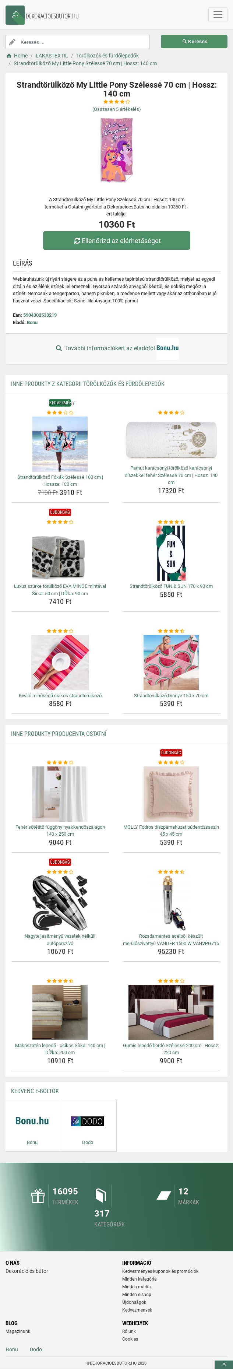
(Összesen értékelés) (116, 109)
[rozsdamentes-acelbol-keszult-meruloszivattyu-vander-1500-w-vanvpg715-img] (171, 903)
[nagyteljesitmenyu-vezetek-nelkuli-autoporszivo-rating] (60, 872)
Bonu (32, 322)
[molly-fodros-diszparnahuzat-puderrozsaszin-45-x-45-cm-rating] (171, 762)
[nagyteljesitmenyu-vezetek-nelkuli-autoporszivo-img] (60, 903)
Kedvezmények (137, 1310)
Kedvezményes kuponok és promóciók (160, 1271)
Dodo (36, 1349)
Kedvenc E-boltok (35, 1091)
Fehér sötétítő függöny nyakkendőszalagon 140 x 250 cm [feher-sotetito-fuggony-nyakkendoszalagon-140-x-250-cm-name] (60, 830)
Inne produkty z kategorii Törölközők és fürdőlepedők (88, 383)
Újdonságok (134, 1302)
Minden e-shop (136, 1294)
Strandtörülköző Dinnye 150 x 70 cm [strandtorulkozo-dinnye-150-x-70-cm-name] (171, 695)
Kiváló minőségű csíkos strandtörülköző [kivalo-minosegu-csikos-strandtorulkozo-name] (60, 695)
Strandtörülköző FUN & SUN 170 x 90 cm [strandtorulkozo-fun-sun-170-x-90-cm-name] (171, 586)
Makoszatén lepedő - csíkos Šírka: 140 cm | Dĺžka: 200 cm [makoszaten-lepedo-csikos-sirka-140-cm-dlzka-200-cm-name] (60, 1049)
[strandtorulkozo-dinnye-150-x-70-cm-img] (171, 662)
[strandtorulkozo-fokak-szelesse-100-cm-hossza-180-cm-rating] (60, 413)
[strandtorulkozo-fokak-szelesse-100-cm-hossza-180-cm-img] (60, 444)
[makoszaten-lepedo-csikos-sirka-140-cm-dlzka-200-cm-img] (60, 1012)
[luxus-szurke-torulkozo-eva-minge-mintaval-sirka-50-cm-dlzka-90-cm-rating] (60, 522)
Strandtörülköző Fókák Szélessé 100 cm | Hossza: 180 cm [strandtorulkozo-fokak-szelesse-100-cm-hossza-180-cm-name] (60, 480)
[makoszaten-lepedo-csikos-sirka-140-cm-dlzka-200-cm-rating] (60, 981)
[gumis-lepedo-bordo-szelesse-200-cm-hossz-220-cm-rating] (171, 981)
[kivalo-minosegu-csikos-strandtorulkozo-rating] (60, 631)
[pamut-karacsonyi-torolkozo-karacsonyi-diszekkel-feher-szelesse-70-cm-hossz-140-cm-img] (171, 440)
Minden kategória (139, 1279)
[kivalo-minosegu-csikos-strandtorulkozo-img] (60, 662)
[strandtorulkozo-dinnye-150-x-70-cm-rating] (171, 631)
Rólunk (129, 1331)
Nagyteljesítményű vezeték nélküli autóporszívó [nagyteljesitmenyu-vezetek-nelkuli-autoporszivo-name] (60, 939)
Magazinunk (18, 1331)
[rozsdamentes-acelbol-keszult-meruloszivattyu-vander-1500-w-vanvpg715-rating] (171, 872)
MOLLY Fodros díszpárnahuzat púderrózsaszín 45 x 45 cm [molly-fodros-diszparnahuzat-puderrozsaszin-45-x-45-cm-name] (171, 830)
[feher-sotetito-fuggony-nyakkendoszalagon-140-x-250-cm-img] (60, 794)
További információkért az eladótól (116, 349)
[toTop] (224, 1365)
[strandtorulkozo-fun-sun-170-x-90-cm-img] (171, 553)
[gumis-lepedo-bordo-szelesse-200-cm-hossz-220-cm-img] (171, 1012)
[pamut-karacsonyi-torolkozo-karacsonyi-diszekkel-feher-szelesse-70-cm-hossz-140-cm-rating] (171, 413)
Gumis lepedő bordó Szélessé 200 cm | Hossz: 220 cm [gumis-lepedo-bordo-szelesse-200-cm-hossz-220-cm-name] (171, 1049)
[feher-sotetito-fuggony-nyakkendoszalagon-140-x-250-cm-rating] (60, 762)
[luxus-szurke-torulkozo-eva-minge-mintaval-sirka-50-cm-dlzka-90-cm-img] (60, 553)
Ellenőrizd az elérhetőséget (116, 241)
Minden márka (136, 1286)
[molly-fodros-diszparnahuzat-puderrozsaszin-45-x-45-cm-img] (171, 794)
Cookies (130, 1339)
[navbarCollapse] (217, 14)
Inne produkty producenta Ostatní (58, 733)
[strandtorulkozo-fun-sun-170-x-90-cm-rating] (171, 522)
